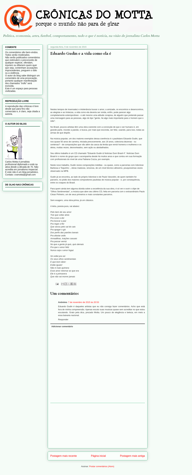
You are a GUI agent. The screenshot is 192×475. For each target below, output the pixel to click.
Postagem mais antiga (132, 456)
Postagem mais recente (63, 456)
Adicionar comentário (62, 326)
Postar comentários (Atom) (101, 466)
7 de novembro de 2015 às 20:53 (83, 302)
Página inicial (98, 456)
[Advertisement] (97, 425)
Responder (63, 319)
